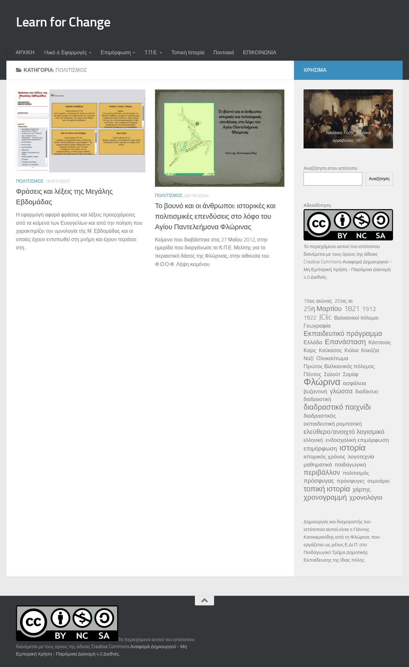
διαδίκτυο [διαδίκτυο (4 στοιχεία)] (366, 391)
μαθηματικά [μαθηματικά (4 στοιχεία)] (318, 464)
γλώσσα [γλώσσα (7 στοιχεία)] (341, 391)
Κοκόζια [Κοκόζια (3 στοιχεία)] (370, 350)
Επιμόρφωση (116, 52)
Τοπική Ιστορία (187, 52)
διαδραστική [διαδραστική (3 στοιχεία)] (317, 399)
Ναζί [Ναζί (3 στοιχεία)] (309, 358)
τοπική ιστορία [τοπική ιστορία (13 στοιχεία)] (327, 489)
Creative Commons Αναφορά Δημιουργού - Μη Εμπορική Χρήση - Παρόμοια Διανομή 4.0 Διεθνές (348, 269)
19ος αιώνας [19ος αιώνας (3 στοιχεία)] (318, 301)
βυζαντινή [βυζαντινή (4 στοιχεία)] (315, 391)
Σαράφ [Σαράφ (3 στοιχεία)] (350, 374)
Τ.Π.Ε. (151, 52)
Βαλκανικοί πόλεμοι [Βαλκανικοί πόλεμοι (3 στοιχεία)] (356, 318)
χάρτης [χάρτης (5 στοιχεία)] (361, 489)
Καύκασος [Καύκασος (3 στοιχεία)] (330, 350)
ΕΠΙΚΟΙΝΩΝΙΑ (259, 52)
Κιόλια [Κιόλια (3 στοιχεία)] (351, 350)
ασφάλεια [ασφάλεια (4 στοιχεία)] (354, 383)
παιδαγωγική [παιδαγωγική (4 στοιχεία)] (350, 464)
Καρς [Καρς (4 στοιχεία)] (310, 350)
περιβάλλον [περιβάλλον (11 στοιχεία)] (322, 472)
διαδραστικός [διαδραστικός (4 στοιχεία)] (320, 416)
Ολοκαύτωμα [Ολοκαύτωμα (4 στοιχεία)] (332, 358)
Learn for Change (63, 22)
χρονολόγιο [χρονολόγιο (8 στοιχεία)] (365, 497)
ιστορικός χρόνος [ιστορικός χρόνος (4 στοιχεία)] (324, 456)
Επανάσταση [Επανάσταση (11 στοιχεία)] (345, 342)
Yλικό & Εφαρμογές (65, 52)
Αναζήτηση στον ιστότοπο (330, 168)
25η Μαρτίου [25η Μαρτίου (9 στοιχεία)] (323, 309)
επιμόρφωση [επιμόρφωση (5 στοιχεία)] (320, 448)
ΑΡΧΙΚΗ (25, 52)
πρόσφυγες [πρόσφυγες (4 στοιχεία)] (351, 481)
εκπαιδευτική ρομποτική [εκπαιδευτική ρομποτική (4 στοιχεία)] (333, 424)
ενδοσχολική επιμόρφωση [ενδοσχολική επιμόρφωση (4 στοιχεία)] (357, 440)
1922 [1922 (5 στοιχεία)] (310, 317)
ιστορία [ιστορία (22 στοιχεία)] (352, 448)
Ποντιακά (223, 52)
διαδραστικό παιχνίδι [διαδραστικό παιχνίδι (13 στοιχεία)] (337, 407)
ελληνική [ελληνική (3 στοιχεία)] (313, 440)
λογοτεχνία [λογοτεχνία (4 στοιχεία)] (361, 456)
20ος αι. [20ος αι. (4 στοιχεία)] (344, 301)
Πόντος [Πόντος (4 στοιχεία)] (312, 374)
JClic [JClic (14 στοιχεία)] (325, 317)
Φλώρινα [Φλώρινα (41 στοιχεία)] (322, 382)
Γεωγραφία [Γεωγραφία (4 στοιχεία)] (317, 325)
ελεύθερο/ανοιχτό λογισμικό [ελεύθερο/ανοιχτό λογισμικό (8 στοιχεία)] (344, 432)
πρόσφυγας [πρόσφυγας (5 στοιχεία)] (319, 480)
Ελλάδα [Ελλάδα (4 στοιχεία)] (313, 342)
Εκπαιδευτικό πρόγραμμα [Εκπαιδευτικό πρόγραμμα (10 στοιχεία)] (343, 333)
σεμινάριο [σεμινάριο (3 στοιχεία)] (378, 481)
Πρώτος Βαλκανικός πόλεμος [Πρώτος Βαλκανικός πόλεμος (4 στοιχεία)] (339, 366)
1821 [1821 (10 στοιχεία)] (351, 309)
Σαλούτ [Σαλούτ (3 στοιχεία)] (332, 374)
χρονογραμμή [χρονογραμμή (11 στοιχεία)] (325, 497)
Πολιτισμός (29, 181)
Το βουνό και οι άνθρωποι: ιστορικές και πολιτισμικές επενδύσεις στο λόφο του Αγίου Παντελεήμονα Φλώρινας (215, 216)
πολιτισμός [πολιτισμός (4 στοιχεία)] (356, 473)
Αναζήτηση (379, 178)
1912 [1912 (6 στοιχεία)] (369, 309)
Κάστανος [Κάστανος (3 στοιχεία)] (379, 342)
